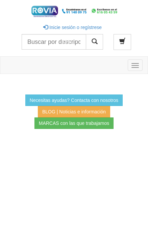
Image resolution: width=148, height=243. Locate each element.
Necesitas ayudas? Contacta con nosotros (74, 100)
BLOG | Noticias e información (74, 111)
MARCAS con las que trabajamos (74, 123)
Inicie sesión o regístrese (72, 27)
